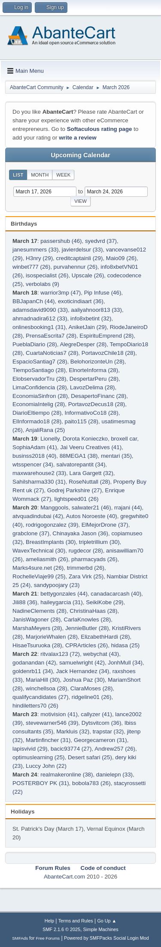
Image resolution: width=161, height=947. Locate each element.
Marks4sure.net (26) (38, 568)
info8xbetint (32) (91, 318)
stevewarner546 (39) (52, 723)
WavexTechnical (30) (38, 550)
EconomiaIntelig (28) (38, 404)
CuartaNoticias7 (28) (52, 353)
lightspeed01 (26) (77, 499)
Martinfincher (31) (48, 740)
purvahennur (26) (75, 267)
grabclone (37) (30, 533)
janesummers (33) (35, 249)
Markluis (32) (72, 731)
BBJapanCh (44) (33, 301)
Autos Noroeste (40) (91, 516)
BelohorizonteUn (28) (97, 361)
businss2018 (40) (34, 456)
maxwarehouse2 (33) (39, 473)
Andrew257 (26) (114, 748)
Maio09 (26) (121, 258)
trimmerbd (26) (85, 568)
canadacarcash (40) (116, 593)
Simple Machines (100, 929)
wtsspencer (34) (32, 464)
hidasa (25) (125, 645)
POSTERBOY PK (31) (40, 783)
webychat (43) (101, 654)
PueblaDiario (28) (34, 344)
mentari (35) (116, 456)
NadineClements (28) (39, 611)
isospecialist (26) (47, 275)
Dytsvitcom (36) (102, 723)
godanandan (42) (34, 662)
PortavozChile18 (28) (108, 353)
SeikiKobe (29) (104, 602)
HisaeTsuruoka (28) (37, 645)
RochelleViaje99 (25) (39, 576)
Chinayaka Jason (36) (80, 533)
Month (40, 174)
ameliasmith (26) (47, 559)
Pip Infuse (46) (103, 292)
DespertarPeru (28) (94, 379)
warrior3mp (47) (60, 292)
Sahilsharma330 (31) (39, 481)
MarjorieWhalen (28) (52, 636)
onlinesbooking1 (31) (39, 327)
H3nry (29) (39, 258)
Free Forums (48, 938)
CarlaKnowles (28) (87, 619)
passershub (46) (61, 241)
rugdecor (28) (86, 550)
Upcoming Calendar (80, 155)
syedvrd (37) (101, 241)
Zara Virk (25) (86, 576)
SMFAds (20, 938)
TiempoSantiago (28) (39, 370)
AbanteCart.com (64, 876)
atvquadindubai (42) (37, 516)
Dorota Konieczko (85, 438)
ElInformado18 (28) (36, 421)
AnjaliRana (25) (45, 430)
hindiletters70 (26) (35, 705)
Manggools (54, 507)
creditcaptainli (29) (79, 258)
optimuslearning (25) (38, 757)
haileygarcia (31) (61, 602)
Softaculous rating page (99, 129)
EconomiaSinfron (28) (40, 396)
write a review (77, 137)
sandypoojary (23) (57, 585)
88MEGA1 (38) (79, 456)
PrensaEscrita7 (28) (51, 335)
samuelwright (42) (82, 662)
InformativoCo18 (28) (91, 413)
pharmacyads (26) (94, 559)
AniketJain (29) (87, 327)
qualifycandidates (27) (40, 697)
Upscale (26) (88, 275)
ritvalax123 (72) (60, 654)
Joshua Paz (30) (84, 680)
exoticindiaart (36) (80, 301)
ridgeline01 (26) (92, 697)
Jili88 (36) (24, 602)
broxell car (124, 438)
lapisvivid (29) (29, 748)
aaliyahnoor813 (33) (96, 310)
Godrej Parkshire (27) (74, 490)
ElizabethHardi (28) (105, 636)
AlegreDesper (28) (83, 344)
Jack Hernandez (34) (82, 671)
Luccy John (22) (46, 766)
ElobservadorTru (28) (39, 379)
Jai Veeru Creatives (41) (91, 447)
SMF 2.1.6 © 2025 (61, 929)
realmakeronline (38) (66, 774)
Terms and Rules (75, 920)
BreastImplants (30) (51, 542)
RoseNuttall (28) (89, 481)
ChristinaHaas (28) (93, 611)
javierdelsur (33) (82, 249)
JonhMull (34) (125, 662)
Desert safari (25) (90, 757)
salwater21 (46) (91, 507)
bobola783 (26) (91, 783)
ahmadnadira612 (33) (39, 318)
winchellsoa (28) (46, 688)
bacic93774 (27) (71, 748)
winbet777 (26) (31, 267)
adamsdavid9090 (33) (40, 310)
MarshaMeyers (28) (37, 628)
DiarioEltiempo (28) (36, 413)
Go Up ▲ (106, 920)
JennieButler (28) (87, 628)
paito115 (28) (82, 421)
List (18, 174)
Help (49, 920)
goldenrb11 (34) (32, 671)
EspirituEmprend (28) (106, 335)
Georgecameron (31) (100, 740)
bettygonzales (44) (64, 593)
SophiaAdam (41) (34, 447)
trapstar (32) (108, 731)
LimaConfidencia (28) (39, 387)
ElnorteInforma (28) (93, 370)
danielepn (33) (114, 774)
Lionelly (49, 438)
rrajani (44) (128, 507)
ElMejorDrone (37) (105, 525)
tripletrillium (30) (99, 542)
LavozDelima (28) (92, 387)
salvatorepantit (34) (80, 464)
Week (63, 174)
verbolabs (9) (42, 284)
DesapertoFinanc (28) (98, 396)
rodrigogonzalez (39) (52, 525)
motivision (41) (59, 714)
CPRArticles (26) (86, 645)
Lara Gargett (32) (91, 473)
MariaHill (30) (43, 680)
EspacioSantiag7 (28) (39, 361)
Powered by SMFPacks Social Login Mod (106, 938)
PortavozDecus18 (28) (96, 404)
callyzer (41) (96, 714)
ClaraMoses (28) (91, 688)
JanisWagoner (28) (36, 619)
